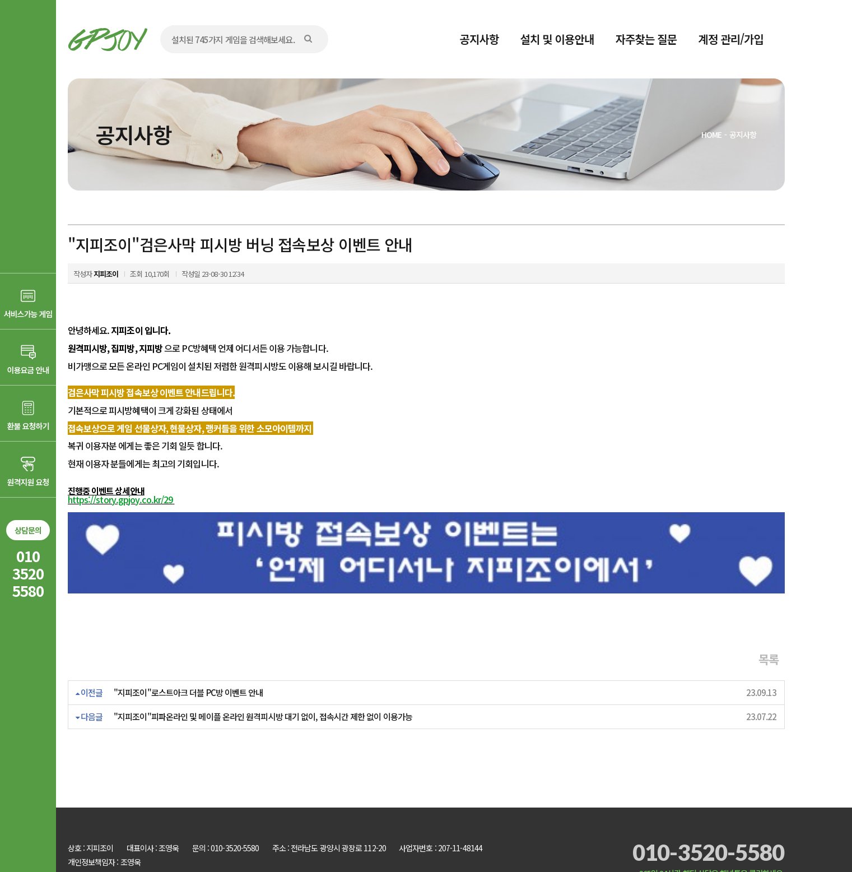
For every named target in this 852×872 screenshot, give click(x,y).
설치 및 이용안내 (557, 39)
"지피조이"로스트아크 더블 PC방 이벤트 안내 (188, 649)
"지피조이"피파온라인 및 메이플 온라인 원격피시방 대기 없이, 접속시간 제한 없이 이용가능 (263, 673)
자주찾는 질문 (646, 39)
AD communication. (240, 834)
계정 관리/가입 (730, 39)
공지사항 (479, 39)
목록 (768, 615)
